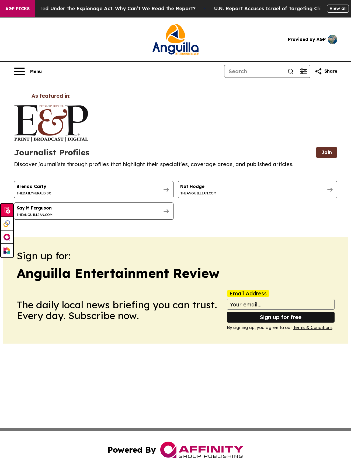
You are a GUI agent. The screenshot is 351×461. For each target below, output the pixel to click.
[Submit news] (7, 210)
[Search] (254, 71)
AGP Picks (17, 8)
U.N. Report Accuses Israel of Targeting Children (285, 8)
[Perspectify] (7, 223)
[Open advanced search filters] (303, 71)
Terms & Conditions (312, 327)
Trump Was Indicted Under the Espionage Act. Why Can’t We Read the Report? (108, 8)
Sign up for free (280, 317)
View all (337, 8)
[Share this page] (326, 71)
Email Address (248, 293)
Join (326, 152)
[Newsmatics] (7, 250)
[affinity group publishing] (7, 237)
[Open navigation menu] (28, 71)
